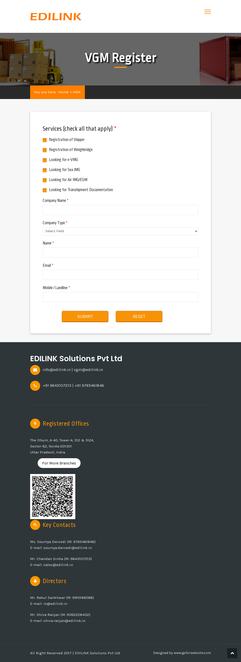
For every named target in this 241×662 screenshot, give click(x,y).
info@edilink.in (57, 369)
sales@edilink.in (58, 564)
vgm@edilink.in (88, 369)
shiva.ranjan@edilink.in (64, 620)
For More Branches (59, 463)
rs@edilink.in (55, 603)
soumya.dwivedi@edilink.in (67, 547)
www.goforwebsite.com (192, 653)
